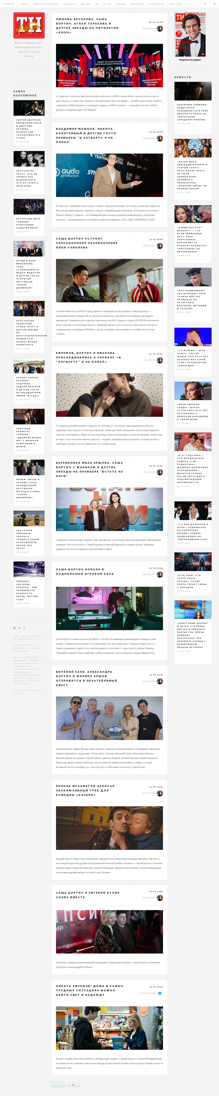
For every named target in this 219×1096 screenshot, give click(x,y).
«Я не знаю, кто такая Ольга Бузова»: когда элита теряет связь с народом (192, 581)
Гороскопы (156, 4)
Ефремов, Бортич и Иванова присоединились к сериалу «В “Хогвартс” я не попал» (88, 357)
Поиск (205, 4)
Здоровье (137, 4)
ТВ (97, 4)
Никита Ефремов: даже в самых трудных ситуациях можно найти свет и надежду (89, 990)
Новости (70, 4)
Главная (9, 4)
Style (107, 4)
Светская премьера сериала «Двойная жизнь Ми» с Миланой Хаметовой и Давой (28, 438)
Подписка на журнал (190, 59)
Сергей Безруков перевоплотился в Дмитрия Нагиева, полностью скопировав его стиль (29, 129)
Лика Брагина (149, 28)
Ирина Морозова (147, 993)
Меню (214, 4)
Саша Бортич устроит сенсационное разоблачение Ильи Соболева (87, 243)
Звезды (86, 4)
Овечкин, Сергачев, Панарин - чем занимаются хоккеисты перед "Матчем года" (27, 590)
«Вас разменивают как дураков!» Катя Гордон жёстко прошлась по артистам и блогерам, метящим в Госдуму (192, 300)
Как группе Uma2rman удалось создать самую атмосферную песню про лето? (27, 539)
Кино (24, 4)
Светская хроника (46, 4)
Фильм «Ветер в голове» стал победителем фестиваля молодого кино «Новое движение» (28, 488)
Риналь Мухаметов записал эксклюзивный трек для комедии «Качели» (85, 790)
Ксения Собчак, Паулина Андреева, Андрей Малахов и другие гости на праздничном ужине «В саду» (28, 387)
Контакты (175, 4)
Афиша (121, 4)
